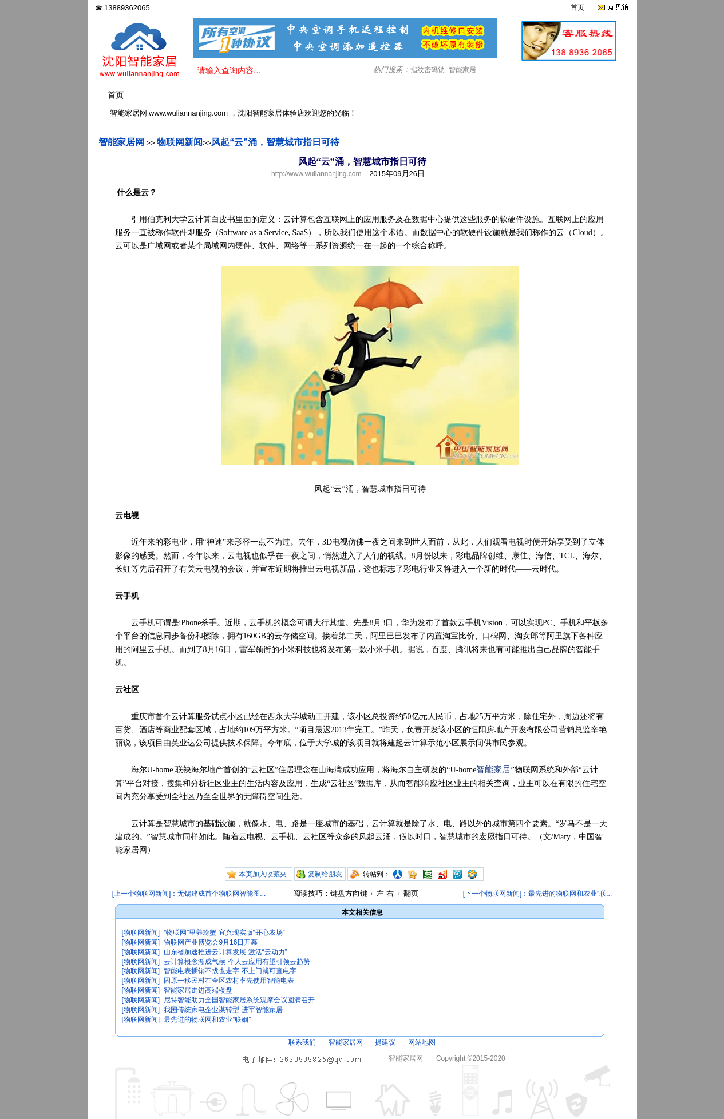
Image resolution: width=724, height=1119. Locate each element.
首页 (577, 7)
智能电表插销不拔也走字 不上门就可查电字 (230, 971)
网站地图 (422, 1042)
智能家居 (462, 70)
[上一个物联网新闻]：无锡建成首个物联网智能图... (189, 894)
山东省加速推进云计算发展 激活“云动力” (225, 952)
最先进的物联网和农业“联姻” (207, 1019)
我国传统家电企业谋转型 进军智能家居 (223, 1010)
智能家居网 (121, 142)
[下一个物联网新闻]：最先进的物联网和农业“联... (537, 894)
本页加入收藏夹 (263, 874)
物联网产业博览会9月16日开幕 (211, 942)
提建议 (385, 1042)
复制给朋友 (325, 874)
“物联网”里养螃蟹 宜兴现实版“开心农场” (224, 932)
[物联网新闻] (141, 932)
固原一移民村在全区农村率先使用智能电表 (229, 981)
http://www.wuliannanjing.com (316, 174)
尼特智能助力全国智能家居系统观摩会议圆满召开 (239, 1000)
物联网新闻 (180, 142)
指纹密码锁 (427, 70)
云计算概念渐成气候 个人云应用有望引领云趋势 (237, 962)
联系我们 (302, 1042)
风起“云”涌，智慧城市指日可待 (275, 142)
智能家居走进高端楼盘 (198, 990)
